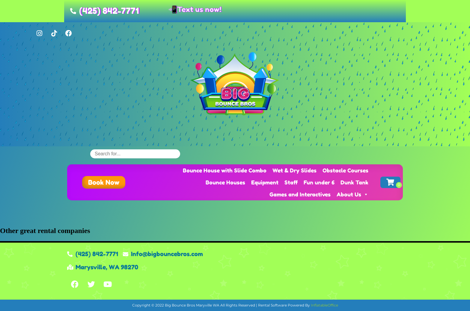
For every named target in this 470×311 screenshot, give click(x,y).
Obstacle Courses (345, 170)
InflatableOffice (324, 305)
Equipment (264, 182)
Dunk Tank (354, 182)
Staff (291, 182)
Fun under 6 (319, 182)
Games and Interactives (300, 194)
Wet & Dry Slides (294, 170)
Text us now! (199, 9)
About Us (352, 194)
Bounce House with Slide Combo (224, 170)
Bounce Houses (225, 182)
